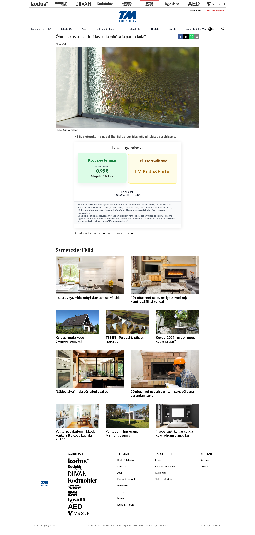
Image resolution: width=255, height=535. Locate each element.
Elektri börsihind (164, 479)
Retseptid (134, 28)
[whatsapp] (191, 37)
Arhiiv (158, 460)
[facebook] (180, 37)
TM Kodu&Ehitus (148, 207)
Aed (84, 28)
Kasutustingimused (165, 466)
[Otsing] (223, 29)
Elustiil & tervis (196, 28)
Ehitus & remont (107, 28)
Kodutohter (116, 207)
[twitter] (186, 37)
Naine (172, 28)
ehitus (110, 233)
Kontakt (205, 466)
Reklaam (205, 460)
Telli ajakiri (195, 10)
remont (129, 233)
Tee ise (155, 28)
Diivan (106, 207)
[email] (196, 37)
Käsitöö (162, 207)
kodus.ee (122, 204)
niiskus (119, 233)
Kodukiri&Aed (95, 207)
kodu (102, 233)
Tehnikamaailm (130, 207)
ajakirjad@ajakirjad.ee (127, 525)
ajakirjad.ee (149, 218)
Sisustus (66, 28)
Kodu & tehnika (41, 28)
